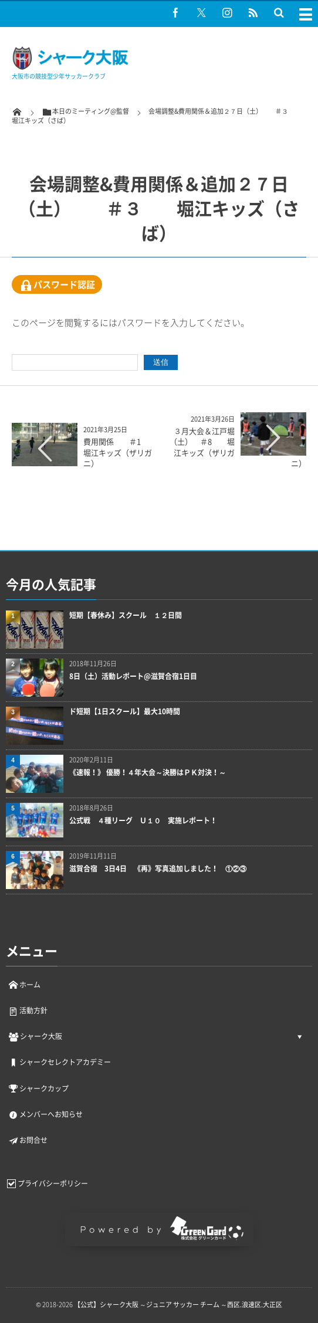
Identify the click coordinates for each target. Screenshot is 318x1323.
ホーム (24, 984)
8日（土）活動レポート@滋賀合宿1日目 (133, 676)
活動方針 (28, 1010)
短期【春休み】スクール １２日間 (125, 615)
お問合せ (28, 1140)
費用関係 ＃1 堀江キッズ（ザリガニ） (117, 452)
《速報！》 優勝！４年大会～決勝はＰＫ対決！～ (147, 773)
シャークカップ (38, 1088)
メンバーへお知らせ (45, 1114)
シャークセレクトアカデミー (59, 1062)
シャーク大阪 (35, 1036)
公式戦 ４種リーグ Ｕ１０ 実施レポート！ (143, 821)
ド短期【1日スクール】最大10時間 (124, 712)
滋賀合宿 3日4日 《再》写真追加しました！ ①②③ (157, 869)
